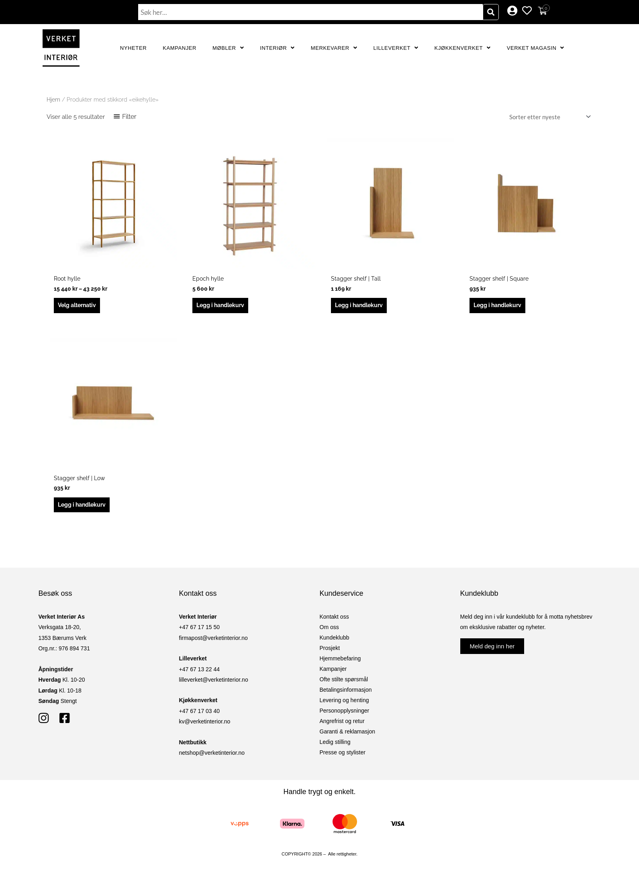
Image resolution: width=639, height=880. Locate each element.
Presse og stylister (342, 756)
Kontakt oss (334, 620)
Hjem (53, 99)
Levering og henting (344, 704)
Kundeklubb (334, 641)
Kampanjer (179, 48)
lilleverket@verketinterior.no (213, 683)
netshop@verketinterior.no (212, 756)
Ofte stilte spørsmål (344, 683)
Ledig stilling (335, 745)
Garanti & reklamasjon (348, 735)
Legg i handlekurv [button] (222, 306)
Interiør (277, 48)
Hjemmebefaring (340, 662)
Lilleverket (395, 48)
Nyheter (133, 48)
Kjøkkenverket (463, 48)
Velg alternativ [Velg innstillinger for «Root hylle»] (79, 306)
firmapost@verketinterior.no (213, 641)
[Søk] (491, 12)
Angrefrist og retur (342, 724)
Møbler (228, 48)
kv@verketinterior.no (205, 725)
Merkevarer (334, 48)
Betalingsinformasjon (346, 693)
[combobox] (310, 12)
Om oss (329, 630)
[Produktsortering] (548, 117)
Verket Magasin (535, 48)
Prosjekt (330, 651)
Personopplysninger (345, 714)
